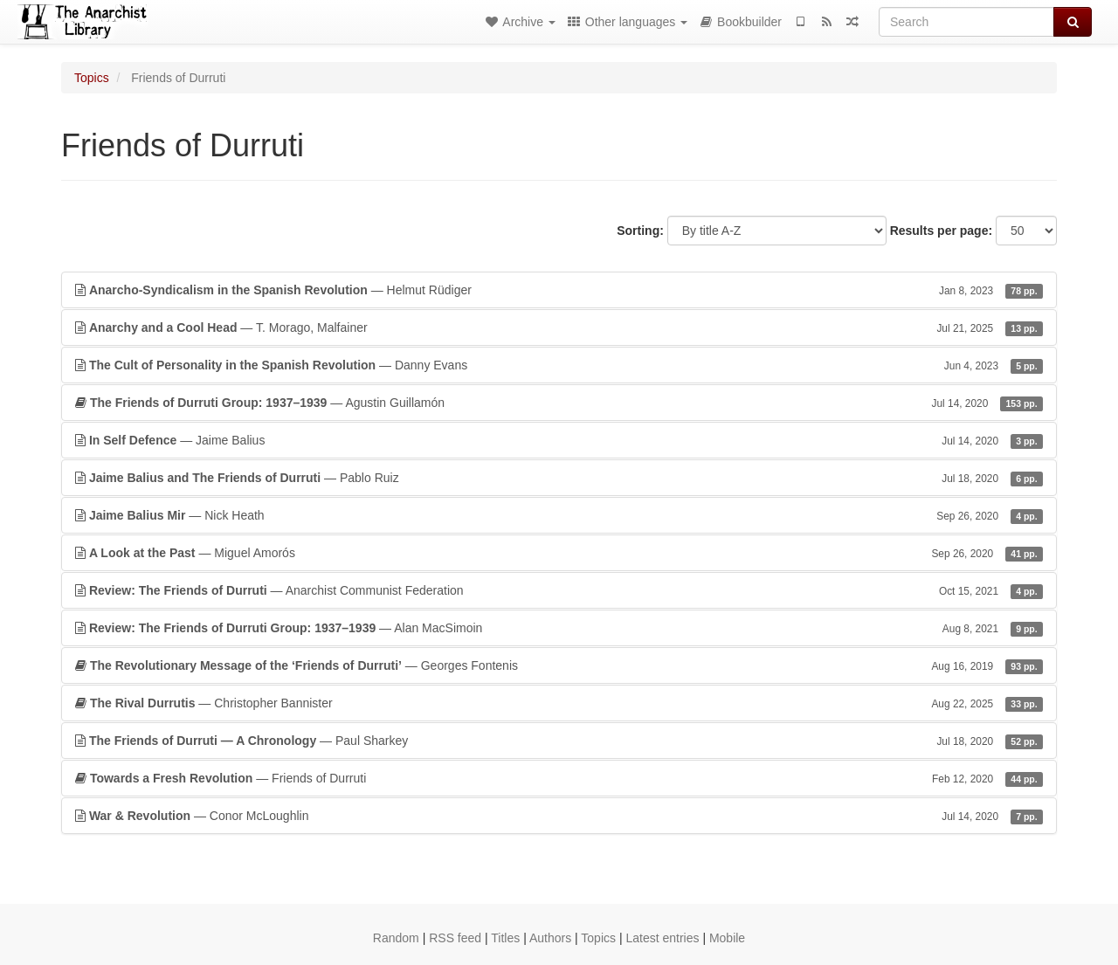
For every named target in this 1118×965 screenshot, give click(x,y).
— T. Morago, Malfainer (559, 327)
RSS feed (455, 938)
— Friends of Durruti (559, 778)
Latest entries (662, 938)
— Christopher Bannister (559, 703)
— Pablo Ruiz (559, 477)
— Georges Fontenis (559, 665)
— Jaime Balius (559, 440)
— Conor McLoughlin (559, 815)
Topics (91, 78)
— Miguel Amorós (559, 553)
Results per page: (941, 231)
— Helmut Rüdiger (559, 290)
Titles (505, 938)
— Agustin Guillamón (559, 402)
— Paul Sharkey (559, 740)
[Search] (966, 22)
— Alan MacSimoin (559, 628)
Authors (550, 938)
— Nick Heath (559, 515)
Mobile (727, 938)
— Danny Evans (559, 365)
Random (396, 938)
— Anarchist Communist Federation (559, 590)
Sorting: (640, 231)
